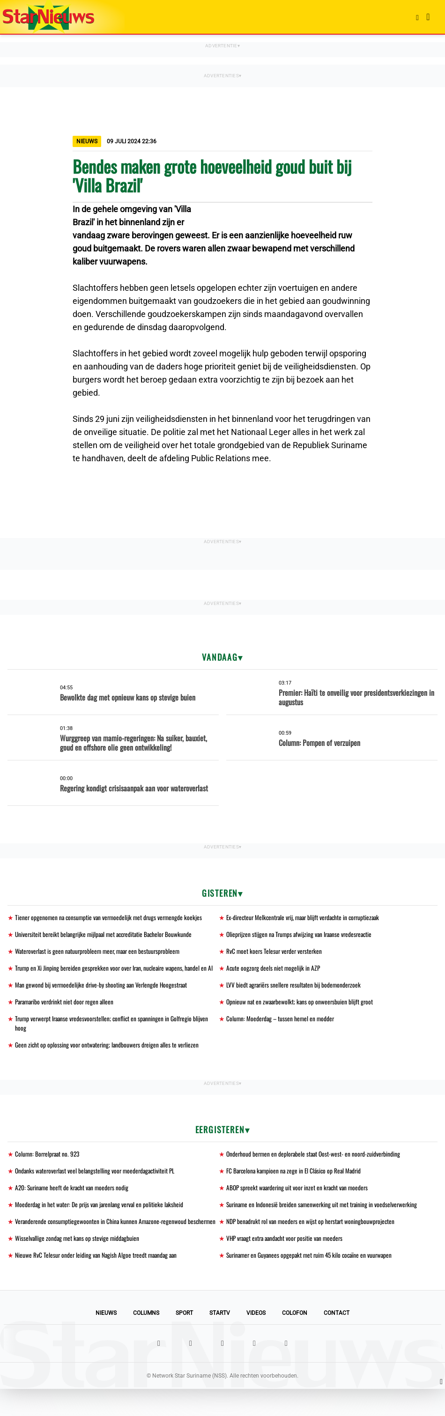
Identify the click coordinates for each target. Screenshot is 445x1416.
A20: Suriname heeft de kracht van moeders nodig (74, 1203)
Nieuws (106, 1340)
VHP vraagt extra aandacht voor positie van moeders (287, 1264)
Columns (146, 1340)
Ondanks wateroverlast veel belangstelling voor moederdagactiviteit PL (98, 1185)
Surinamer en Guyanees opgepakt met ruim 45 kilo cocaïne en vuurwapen (313, 1282)
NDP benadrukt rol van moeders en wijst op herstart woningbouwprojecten (313, 1237)
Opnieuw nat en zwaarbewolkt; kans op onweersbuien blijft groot (301, 1014)
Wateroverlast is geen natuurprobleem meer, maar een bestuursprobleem (101, 952)
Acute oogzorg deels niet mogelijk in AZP (274, 969)
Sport (184, 1340)
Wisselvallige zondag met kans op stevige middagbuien (78, 1264)
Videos (256, 1340)
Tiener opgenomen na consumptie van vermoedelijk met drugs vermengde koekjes (111, 917)
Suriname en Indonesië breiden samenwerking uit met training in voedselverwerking (324, 1220)
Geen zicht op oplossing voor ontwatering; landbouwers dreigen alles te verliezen (109, 1058)
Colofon (294, 1340)
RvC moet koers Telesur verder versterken (275, 952)
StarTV (219, 1340)
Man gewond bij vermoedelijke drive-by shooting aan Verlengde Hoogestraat (103, 997)
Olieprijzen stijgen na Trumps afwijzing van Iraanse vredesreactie (302, 935)
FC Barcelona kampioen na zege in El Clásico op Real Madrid (296, 1185)
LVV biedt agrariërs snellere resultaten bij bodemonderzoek (296, 997)
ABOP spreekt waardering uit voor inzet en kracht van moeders (300, 1203)
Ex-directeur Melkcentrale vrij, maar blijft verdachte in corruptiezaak (307, 917)
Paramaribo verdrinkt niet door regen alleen (67, 1014)
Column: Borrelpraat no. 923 (49, 1168)
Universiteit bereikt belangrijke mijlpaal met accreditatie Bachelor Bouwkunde (107, 935)
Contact (336, 1340)
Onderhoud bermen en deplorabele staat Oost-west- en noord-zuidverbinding (315, 1168)
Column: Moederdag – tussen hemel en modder (281, 1031)
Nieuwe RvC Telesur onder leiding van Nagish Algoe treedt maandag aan (98, 1282)
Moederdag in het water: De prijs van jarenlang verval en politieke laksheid (102, 1220)
